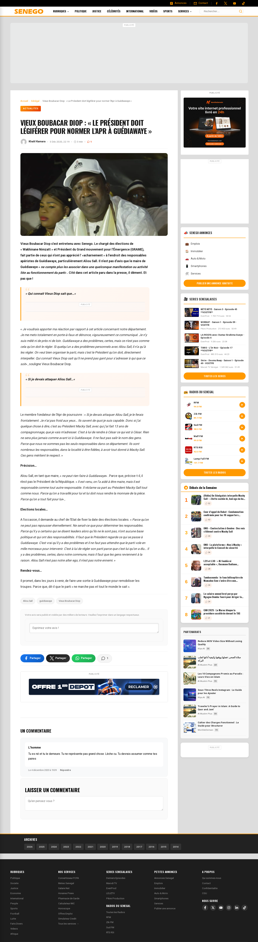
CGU (204, 893)
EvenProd (111, 888)
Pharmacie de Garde (68, 898)
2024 (54, 846)
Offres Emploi (65, 913)
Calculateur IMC (66, 903)
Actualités (31, 108)
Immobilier (194, 251)
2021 (90, 846)
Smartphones (196, 266)
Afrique (14, 934)
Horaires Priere (66, 893)
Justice (101, 11)
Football (14, 913)
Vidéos (158, 11)
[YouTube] (234, 3)
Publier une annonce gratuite (215, 283)
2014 (176, 846)
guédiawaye (45, 601)
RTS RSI (110, 932)
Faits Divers (16, 923)
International (140, 11)
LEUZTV (110, 893)
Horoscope (64, 908)
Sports (172, 11)
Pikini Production (115, 898)
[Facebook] (216, 3)
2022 (78, 846)
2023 (66, 846)
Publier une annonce (164, 908)
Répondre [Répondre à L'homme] (65, 770)
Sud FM (110, 927)
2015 (163, 846)
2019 (115, 846)
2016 (151, 846)
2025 (42, 846)
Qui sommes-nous (211, 878)
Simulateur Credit (67, 918)
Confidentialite (210, 888)
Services (190, 11)
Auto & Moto (195, 258)
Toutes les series (215, 376)
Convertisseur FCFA (68, 878)
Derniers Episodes (115, 878)
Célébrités (118, 11)
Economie (15, 893)
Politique (85, 11)
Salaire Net (64, 888)
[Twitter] (225, 3)
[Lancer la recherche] (240, 11)
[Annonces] (178, 3)
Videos (14, 928)
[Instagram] (229, 908)
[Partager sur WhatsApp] (83, 658)
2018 (127, 846)
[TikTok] (245, 908)
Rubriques (66, 11)
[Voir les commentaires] (104, 658)
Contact (206, 883)
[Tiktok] (243, 3)
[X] (213, 908)
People (14, 903)
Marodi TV (111, 883)
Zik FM (109, 922)
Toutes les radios (215, 472)
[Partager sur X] (58, 658)
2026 (29, 846)
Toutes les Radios (115, 912)
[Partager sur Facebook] (32, 658)
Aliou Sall (28, 601)
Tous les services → (68, 923)
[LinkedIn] (237, 908)
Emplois (192, 244)
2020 (103, 846)
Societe (14, 883)
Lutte (13, 918)
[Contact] (201, 3)
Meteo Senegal (66, 883)
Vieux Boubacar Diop (69, 601)
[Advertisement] (129, 53)
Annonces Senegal (164, 878)
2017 (139, 846)
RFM (108, 917)
